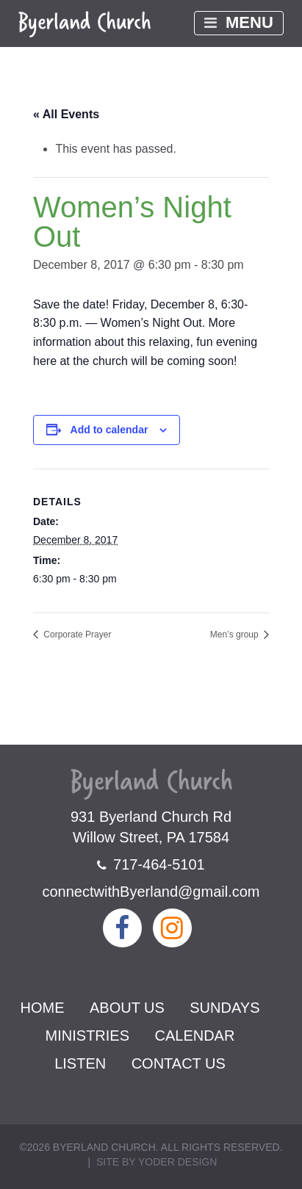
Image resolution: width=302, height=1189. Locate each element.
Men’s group (235, 634)
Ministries (87, 1035)
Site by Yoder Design (156, 1162)
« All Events (66, 114)
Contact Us (179, 1063)
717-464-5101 (150, 864)
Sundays (224, 1008)
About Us (127, 1008)
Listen (80, 1063)
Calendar (194, 1035)
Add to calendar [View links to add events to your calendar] (109, 430)
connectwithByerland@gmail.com (151, 891)
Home (43, 1008)
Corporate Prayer (76, 634)
